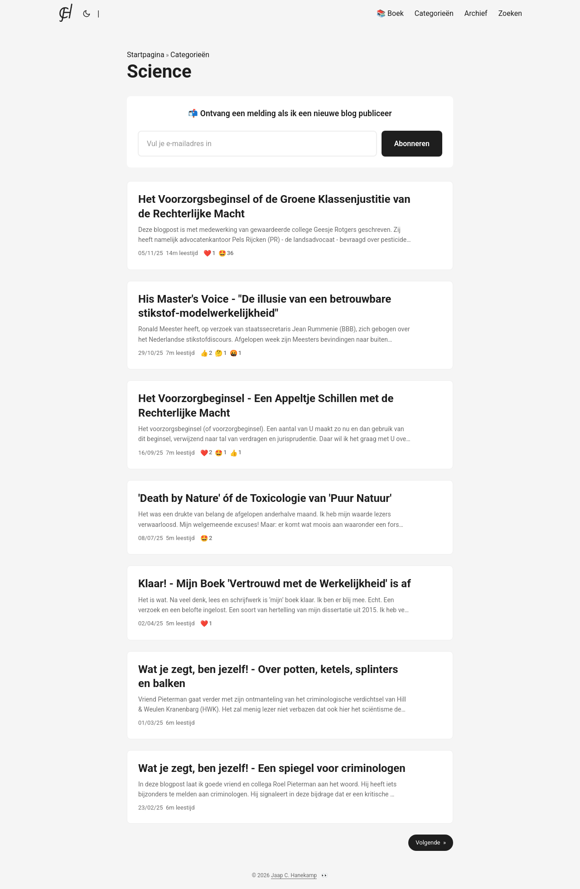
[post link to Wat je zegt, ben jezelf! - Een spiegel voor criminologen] (290, 787)
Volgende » (431, 842)
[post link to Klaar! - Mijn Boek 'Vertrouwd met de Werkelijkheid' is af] (290, 602)
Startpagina (145, 54)
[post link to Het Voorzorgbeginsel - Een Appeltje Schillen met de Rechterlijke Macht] (290, 425)
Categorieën (189, 54)
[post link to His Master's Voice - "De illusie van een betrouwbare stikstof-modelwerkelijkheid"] (290, 325)
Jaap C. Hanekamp (294, 875)
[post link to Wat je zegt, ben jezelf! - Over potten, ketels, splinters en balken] (290, 695)
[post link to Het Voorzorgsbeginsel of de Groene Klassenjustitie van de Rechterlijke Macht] (290, 226)
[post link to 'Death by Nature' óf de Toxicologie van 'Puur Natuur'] (290, 517)
